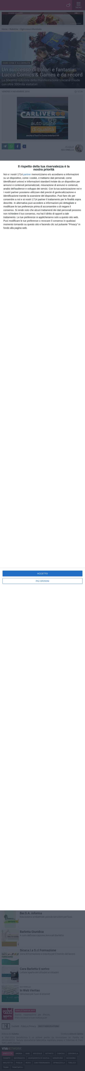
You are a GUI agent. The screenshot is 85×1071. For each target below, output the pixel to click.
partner (27, 174)
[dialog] (42, 535)
